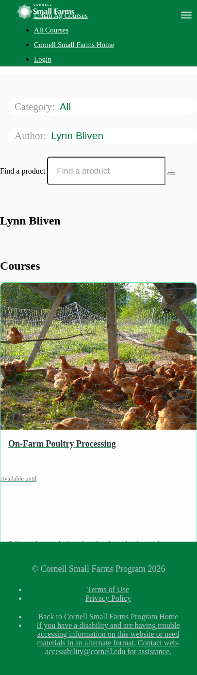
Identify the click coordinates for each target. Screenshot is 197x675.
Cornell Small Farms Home (74, 44)
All (67, 106)
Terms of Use (108, 589)
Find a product (22, 171)
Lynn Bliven (78, 135)
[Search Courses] (171, 173)
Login (42, 59)
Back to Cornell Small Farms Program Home (108, 616)
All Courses (51, 30)
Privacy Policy (108, 598)
